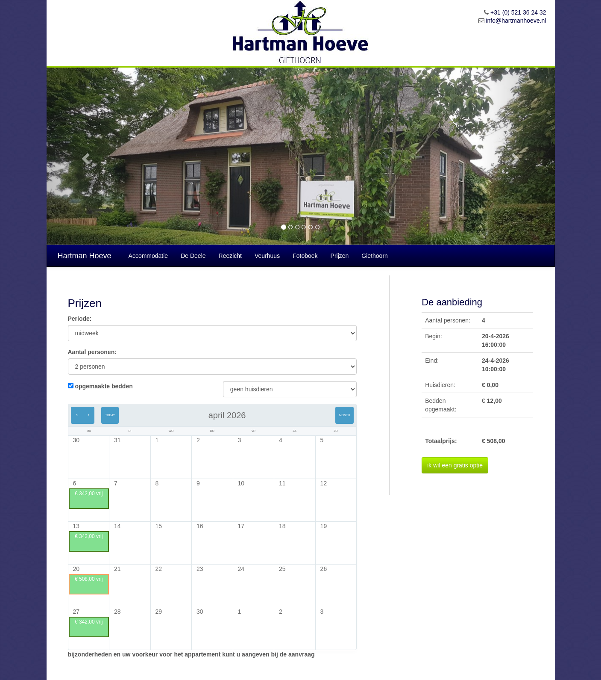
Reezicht (230, 255)
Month (344, 415)
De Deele (193, 255)
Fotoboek (305, 255)
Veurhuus (267, 255)
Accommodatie (148, 255)
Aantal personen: (92, 352)
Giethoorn (374, 255)
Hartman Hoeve (84, 255)
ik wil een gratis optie (455, 465)
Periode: (80, 318)
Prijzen (340, 255)
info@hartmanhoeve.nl (516, 20)
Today (110, 415)
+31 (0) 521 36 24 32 (518, 12)
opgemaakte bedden (103, 386)
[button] (85, 156)
